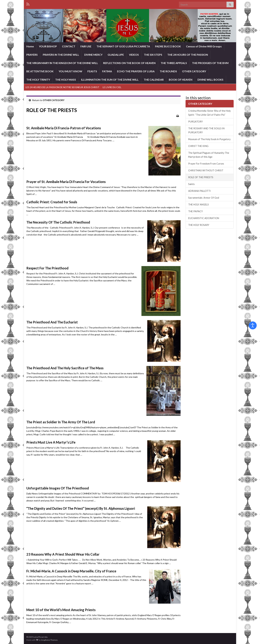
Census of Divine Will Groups (204, 46)
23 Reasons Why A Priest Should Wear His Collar (62, 554)
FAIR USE (85, 46)
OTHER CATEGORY (194, 71)
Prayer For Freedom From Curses (206, 163)
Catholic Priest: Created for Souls (51, 202)
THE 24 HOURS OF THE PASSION (187, 54)
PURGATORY (195, 121)
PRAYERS (32, 54)
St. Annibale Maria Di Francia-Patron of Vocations (63, 128)
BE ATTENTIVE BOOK (40, 71)
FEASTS (92, 71)
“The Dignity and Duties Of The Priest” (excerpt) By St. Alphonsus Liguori (80, 508)
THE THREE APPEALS (174, 62)
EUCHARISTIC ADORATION (203, 218)
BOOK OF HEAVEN (180, 79)
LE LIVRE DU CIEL (112, 87)
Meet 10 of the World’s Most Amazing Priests (61, 610)
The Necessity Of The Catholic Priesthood (58, 222)
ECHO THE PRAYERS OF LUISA (136, 71)
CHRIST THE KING (198, 146)
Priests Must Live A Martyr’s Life (50, 442)
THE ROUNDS (168, 71)
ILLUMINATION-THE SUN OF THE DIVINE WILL (110, 79)
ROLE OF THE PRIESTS (200, 177)
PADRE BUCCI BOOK (168, 46)
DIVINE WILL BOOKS (210, 79)
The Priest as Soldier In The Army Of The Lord (60, 422)
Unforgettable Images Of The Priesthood (57, 488)
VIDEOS (134, 54)
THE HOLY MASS (65, 79)
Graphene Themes (49, 640)
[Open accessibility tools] (253, 325)
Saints (191, 184)
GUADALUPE (116, 54)
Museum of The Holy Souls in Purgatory (209, 139)
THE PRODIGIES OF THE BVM (210, 62)
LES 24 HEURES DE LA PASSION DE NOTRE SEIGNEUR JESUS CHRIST (62, 87)
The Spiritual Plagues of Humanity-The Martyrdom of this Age (208, 154)
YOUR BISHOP (48, 46)
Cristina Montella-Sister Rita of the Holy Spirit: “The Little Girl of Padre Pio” (209, 112)
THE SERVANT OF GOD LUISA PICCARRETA (123, 46)
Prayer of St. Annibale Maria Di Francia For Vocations (66, 182)
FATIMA (107, 71)
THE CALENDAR (154, 79)
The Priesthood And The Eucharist (52, 322)
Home (30, 46)
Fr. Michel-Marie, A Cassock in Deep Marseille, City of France (71, 571)
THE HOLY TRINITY (38, 79)
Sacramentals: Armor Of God (203, 197)
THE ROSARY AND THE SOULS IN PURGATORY (206, 130)
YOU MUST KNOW (70, 71)
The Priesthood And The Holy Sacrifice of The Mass (64, 368)
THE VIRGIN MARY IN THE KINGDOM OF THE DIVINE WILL (62, 62)
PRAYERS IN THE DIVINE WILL (61, 54)
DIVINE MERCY (93, 54)
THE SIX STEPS (153, 54)
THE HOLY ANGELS (198, 204)
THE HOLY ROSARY (198, 225)
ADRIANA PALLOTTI (199, 190)
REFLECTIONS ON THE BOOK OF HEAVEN (129, 62)
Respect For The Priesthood (47, 268)
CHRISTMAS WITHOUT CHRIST (205, 170)
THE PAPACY (195, 211)
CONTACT (68, 46)
